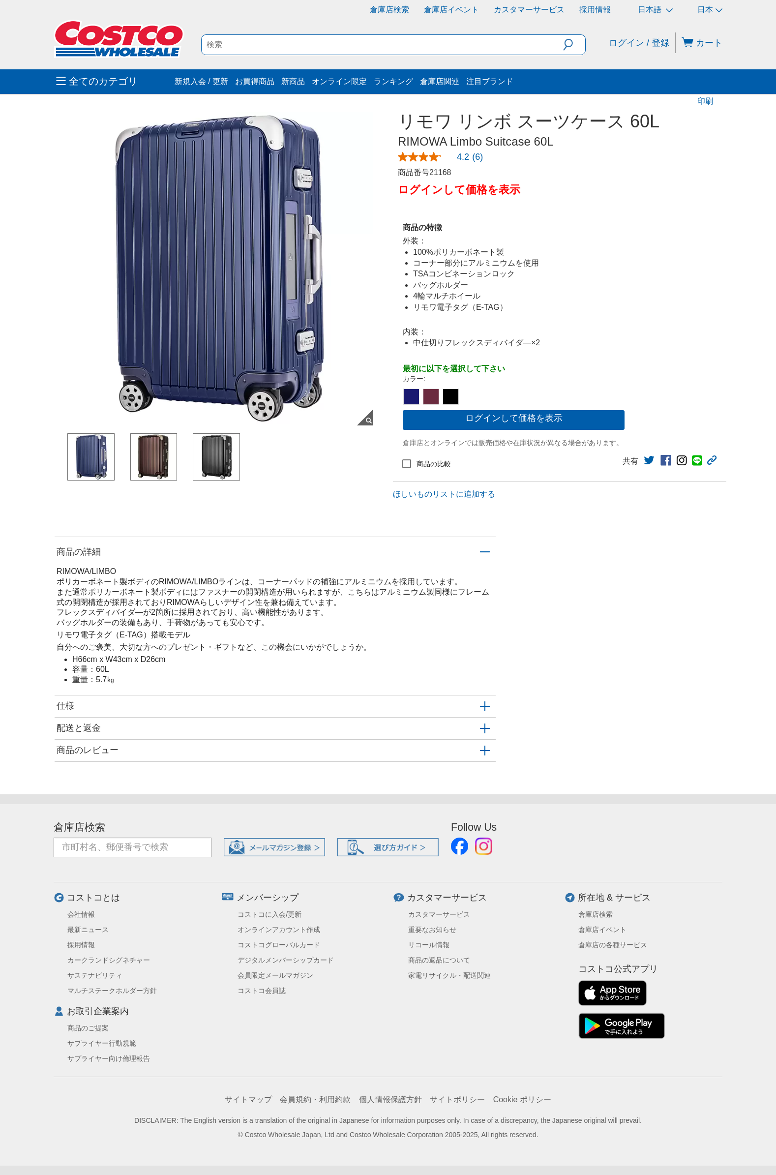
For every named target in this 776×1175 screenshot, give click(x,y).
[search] (383, 45)
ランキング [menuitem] (393, 81)
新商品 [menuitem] (293, 81)
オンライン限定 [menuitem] (339, 81)
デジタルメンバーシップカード (286, 960)
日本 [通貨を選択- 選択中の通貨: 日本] (709, 9)
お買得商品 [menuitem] (254, 81)
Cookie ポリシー (522, 1099)
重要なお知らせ (432, 930)
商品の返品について (439, 960)
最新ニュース (88, 930)
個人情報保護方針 (390, 1099)
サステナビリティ (94, 975)
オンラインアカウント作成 (279, 930)
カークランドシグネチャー (108, 960)
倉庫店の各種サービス (612, 945)
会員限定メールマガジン (275, 975)
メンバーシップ (267, 898)
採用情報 (595, 9)
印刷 (705, 101)
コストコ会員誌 (262, 990)
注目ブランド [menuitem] (489, 81)
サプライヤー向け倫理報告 (108, 1058)
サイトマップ (248, 1099)
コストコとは (93, 898)
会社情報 (81, 914)
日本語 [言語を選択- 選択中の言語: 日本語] (655, 9)
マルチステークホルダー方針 (112, 990)
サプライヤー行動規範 (101, 1043)
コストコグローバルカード (279, 945)
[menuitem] (114, 81)
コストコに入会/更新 (269, 914)
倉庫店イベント (451, 9)
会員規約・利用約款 (315, 1099)
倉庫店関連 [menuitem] (439, 81)
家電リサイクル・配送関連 (449, 975)
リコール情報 (428, 945)
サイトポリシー (457, 1099)
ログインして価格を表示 (514, 418)
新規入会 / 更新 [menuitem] (201, 81)
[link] (444, 157)
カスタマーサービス (529, 9)
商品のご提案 (88, 1028)
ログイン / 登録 (639, 43)
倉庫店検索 (389, 9)
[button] (574, 45)
